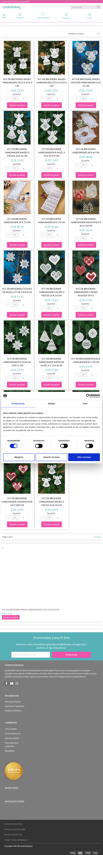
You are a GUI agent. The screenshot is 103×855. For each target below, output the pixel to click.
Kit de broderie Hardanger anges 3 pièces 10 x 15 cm (17, 152)
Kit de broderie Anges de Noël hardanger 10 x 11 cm (86, 82)
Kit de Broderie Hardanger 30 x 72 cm (51, 221)
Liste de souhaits (43, 15)
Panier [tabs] (89, 16)
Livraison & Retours (13, 710)
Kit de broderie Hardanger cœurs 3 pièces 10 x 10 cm (51, 292)
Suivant (97, 536)
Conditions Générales (16, 840)
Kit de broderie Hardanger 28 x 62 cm (85, 151)
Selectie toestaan (51, 457)
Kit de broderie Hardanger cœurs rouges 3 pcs (86, 292)
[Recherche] (98, 7)
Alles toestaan (84, 457)
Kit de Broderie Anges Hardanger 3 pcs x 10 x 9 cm (17, 82)
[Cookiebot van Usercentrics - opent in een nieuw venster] (88, 396)
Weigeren (18, 457)
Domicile (20, 15)
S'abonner (72, 654)
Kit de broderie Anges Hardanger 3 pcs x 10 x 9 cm (52, 82)
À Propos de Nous (13, 702)
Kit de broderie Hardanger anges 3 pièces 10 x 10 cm (51, 501)
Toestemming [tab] (18, 403)
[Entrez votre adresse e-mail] (30, 655)
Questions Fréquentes (14, 706)
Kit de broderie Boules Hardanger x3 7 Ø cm (85, 360)
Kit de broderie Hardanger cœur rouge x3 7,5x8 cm (17, 501)
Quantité (16, 94)
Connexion (66, 16)
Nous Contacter (13, 835)
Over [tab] (85, 403)
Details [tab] (51, 403)
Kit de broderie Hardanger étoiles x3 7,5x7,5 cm (17, 362)
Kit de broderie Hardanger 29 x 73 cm (17, 221)
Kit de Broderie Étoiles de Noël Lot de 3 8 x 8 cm (17, 290)
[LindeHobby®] (11, 7)
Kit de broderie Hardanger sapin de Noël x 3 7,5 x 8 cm (51, 362)
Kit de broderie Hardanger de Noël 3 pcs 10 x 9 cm (51, 152)
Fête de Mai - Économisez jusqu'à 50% (16, 2)
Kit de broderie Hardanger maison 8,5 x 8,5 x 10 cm (86, 222)
